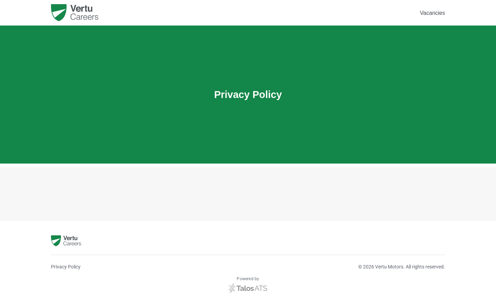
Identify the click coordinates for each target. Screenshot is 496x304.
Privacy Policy (66, 266)
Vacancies (432, 13)
